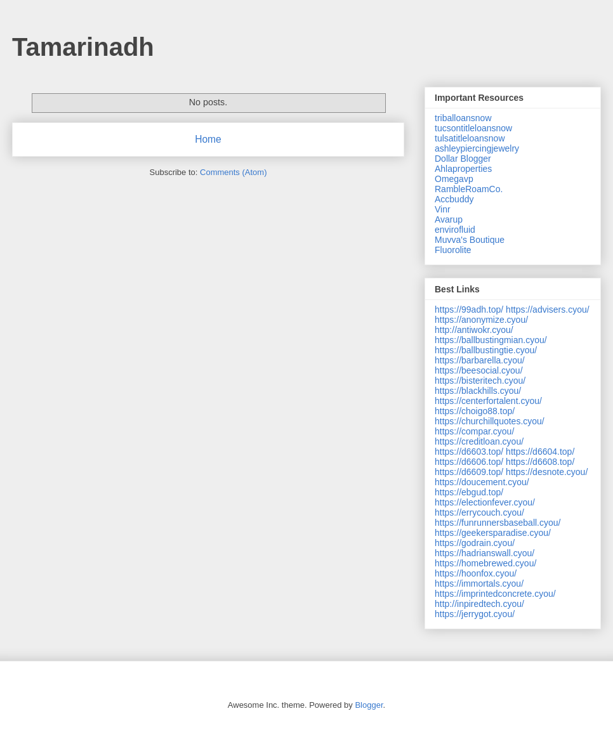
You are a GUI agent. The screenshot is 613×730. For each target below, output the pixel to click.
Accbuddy (454, 199)
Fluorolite (453, 250)
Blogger (369, 705)
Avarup (449, 219)
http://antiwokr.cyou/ (474, 330)
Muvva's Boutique (469, 240)
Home (208, 139)
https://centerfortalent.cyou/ (488, 401)
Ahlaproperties (463, 169)
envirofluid (455, 230)
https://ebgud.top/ (469, 492)
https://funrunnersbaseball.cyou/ (497, 523)
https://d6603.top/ (469, 451)
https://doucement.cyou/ (482, 482)
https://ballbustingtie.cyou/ (486, 350)
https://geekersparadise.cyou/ (493, 533)
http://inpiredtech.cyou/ (479, 604)
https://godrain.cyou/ (475, 543)
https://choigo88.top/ (475, 411)
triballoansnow (463, 118)
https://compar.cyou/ (474, 431)
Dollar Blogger (463, 158)
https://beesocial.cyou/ (479, 370)
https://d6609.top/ (469, 472)
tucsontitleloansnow (473, 128)
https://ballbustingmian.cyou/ (491, 340)
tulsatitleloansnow (470, 138)
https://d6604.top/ (540, 451)
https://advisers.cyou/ (548, 309)
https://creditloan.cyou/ (479, 441)
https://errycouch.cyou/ (479, 512)
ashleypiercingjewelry (477, 148)
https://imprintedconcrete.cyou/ (495, 594)
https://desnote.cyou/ (547, 472)
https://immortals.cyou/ (479, 583)
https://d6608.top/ (540, 462)
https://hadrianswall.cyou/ (484, 553)
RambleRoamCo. (469, 189)
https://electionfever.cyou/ (485, 502)
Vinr (443, 209)
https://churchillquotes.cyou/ (489, 421)
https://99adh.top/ (469, 309)
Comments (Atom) (233, 172)
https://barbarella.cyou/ (480, 360)
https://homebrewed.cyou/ (485, 563)
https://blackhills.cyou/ (478, 391)
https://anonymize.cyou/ (481, 320)
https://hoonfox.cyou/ (476, 573)
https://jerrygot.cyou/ (475, 614)
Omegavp (454, 179)
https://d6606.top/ (469, 462)
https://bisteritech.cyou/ (480, 380)
